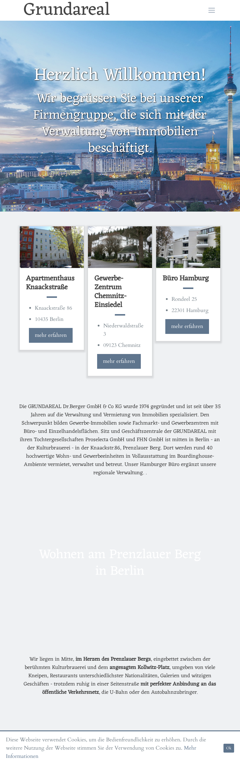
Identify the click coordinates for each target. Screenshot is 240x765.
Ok (228, 748)
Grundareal (67, 10)
